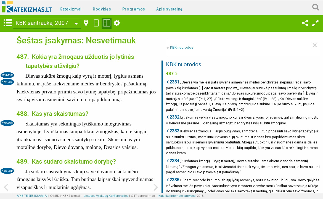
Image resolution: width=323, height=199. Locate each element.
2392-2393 (7, 81)
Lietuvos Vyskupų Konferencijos (106, 196)
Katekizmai (71, 9)
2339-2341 (7, 170)
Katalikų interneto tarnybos (176, 196)
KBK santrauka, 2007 (41, 23)
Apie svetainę (169, 9)
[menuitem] (71, 8)
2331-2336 (7, 75)
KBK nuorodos (181, 47)
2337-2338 (7, 123)
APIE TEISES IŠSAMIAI (32, 196)
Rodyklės (102, 9)
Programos (133, 9)
